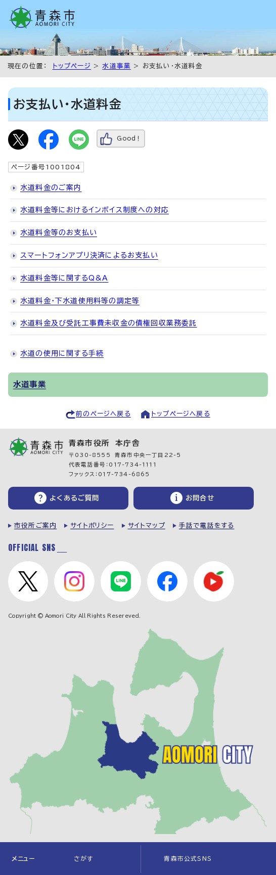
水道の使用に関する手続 (62, 353)
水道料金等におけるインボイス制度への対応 (94, 209)
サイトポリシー (92, 525)
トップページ (72, 66)
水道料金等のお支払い (58, 232)
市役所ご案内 (35, 525)
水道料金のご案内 (51, 187)
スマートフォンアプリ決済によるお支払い (89, 255)
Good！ (129, 138)
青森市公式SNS (188, 858)
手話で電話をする (207, 525)
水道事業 (116, 66)
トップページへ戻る (180, 413)
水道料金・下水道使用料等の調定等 (80, 300)
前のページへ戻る (103, 413)
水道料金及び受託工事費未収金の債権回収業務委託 (108, 323)
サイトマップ (146, 525)
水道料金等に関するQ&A (64, 278)
